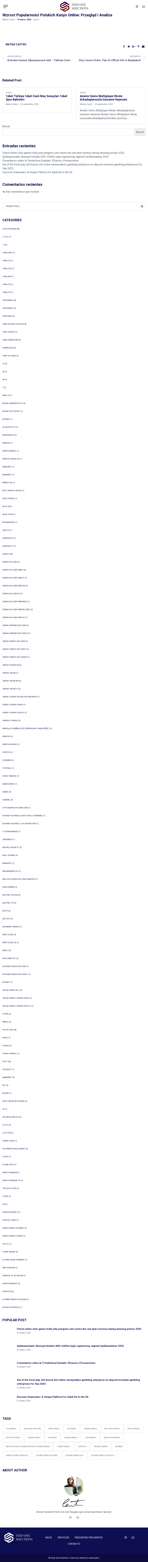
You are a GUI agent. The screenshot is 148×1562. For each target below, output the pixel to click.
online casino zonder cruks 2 (16, 1006)
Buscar (6, 126)
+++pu (5, 237)
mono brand (8, 887)
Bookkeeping (8, 522)
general (6, 800)
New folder (7, 935)
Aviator (6, 443)
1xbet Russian (9, 356)
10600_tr (6, 292)
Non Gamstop (9, 958)
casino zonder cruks (12, 705)
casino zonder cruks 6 (13, 713)
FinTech (6, 752)
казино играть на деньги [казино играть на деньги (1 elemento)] (17, 1455)
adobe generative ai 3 (12, 403)
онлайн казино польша (14, 1299)
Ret (4, 1085)
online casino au (10, 990)
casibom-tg (7, 546)
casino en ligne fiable (12, 570)
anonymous (8, 435)
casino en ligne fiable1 (13, 578)
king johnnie (8, 855)
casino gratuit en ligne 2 (14, 649)
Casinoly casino (10, 721)
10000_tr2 (6, 269)
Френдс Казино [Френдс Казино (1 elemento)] (101, 1446)
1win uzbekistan (10, 340)
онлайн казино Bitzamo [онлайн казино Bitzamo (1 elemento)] (47, 1455)
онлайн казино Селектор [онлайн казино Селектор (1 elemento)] (102, 1455)
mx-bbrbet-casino (10, 927)
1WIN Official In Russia (13, 324)
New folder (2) (9, 943)
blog (4, 506)
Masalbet (7, 863)
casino (36, 19)
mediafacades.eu (10, 871)
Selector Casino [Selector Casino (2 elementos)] (13, 1438)
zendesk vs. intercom (12, 1276)
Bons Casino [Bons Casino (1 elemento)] (53, 1429)
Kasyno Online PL (10, 847)
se (3, 1109)
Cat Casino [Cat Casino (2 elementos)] (71, 1429)
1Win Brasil (7, 300)
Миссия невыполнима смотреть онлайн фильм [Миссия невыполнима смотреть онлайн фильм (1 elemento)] (27, 1446)
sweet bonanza (9, 1173)
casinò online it (10, 689)
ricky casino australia (13, 1101)
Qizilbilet (6, 1069)
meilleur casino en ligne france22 (18, 879)
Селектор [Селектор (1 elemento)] (82, 1446)
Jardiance (7, 839)
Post (4, 1061)
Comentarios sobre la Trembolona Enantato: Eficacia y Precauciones (40, 160)
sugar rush (8, 1165)
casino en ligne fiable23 (13, 586)
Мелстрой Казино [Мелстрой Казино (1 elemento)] (112, 1438)
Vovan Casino (8, 1252)
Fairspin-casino (9, 744)
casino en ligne (9, 562)
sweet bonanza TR (11, 1180)
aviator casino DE (10, 459)
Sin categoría (8, 1117)
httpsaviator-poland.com (15, 808)
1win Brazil (7, 308)
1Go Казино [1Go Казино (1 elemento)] (11, 1429)
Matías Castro (8, 19)
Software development (13, 1149)
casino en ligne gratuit (13, 617)
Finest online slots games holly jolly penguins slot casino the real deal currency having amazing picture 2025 (63, 152)
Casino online (9, 673)
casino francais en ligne (14, 625)
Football (6, 768)
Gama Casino (8, 784)
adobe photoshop (11, 411)
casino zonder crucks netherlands (19, 697)
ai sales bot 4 (8, 427)
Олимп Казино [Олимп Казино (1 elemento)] (63, 1446)
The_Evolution (9, 1188)
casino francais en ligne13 (15, 633)
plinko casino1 (9, 1054)
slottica (6, 1133)
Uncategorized (9, 1212)
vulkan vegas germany (13, 1260)
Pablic (5, 1022)
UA (3, 1204)
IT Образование (10, 832)
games (5, 792)
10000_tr (6, 261)
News (4, 950)
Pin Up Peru (8, 1030)
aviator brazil (9, 451)
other (5, 1014)
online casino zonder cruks (15, 998)
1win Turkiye (8, 332)
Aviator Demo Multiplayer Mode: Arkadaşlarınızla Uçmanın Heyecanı (103, 98)
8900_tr (5, 395)
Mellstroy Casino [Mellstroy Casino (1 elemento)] (112, 1429)
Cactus (5, 530)
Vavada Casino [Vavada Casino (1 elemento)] (34, 1438)
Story (5, 1157)
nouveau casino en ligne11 (15, 974)
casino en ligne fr (11, 594)
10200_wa (6, 276)
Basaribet (7, 475)
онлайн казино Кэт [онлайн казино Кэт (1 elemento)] (74, 1455)
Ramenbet (7, 1077)
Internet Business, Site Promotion (19, 824)
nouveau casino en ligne (14, 966)
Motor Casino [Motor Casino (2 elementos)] (134, 1429)
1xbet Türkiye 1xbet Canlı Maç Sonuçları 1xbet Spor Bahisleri (36, 98)
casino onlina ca (10, 665)
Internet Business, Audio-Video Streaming (22, 816)
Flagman (6, 760)
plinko (5, 1046)
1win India (7, 316)
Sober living (8, 1141)
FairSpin (6, 736)
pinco (5, 1038)
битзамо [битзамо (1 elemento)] (119, 1446)
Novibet (6, 982)
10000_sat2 (7, 253)
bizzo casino (8, 498)
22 (3, 372)
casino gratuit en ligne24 (14, 657)
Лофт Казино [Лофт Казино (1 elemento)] (90, 1438)
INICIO (48, 1537)
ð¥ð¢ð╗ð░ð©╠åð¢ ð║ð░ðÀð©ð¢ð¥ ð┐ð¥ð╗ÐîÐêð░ (25, 728)
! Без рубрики (9, 229)
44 (3, 380)
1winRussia (7, 348)
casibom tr (7, 538)
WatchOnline (8, 1268)
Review (5, 1093)
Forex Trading (9, 776)
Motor (5, 919)
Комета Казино (9, 1284)
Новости (6, 1291)
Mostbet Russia (10, 895)
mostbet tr (8, 903)
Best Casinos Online (12, 491)
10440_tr (6, 284)
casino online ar (10, 681)
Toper (5, 1196)
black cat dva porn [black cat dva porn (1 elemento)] (32, 1429)
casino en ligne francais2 (14, 602)
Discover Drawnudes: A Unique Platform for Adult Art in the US (37, 172)
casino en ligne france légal (16, 609)
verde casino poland (12, 1236)
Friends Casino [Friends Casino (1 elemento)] (90, 1429)
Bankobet (7, 467)
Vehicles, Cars (9, 1220)
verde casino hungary (13, 1228)
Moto (5, 911)
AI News (6, 419)
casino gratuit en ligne (13, 641)
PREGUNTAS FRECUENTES (89, 1537)
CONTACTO (74, 1543)
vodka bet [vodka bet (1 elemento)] (52, 1438)
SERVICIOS (63, 1537)
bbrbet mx (7, 483)
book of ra (7, 514)
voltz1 (5, 1244)
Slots (5, 1125)
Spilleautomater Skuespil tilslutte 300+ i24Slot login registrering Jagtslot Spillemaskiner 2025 (55, 156)
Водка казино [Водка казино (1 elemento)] (70, 1438)
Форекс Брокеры (10, 1307)
